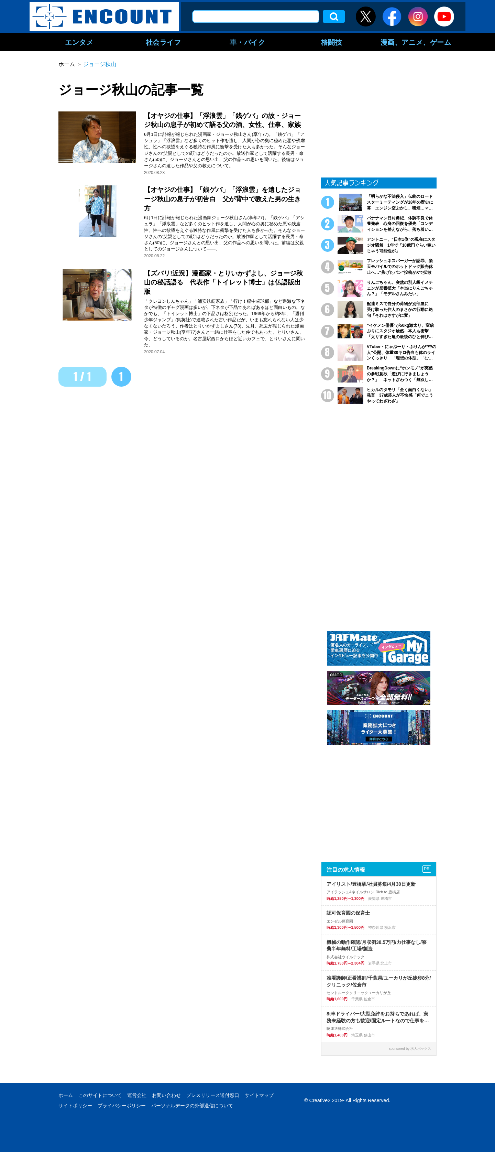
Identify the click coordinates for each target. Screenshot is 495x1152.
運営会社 (136, 1095)
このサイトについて (100, 1095)
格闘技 (331, 42)
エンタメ (79, 42)
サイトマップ (259, 1095)
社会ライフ (163, 42)
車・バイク (247, 42)
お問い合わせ (166, 1095)
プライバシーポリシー (122, 1105)
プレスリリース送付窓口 (212, 1095)
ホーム (65, 1095)
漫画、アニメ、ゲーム (416, 42)
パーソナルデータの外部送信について (192, 1105)
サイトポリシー (75, 1105)
